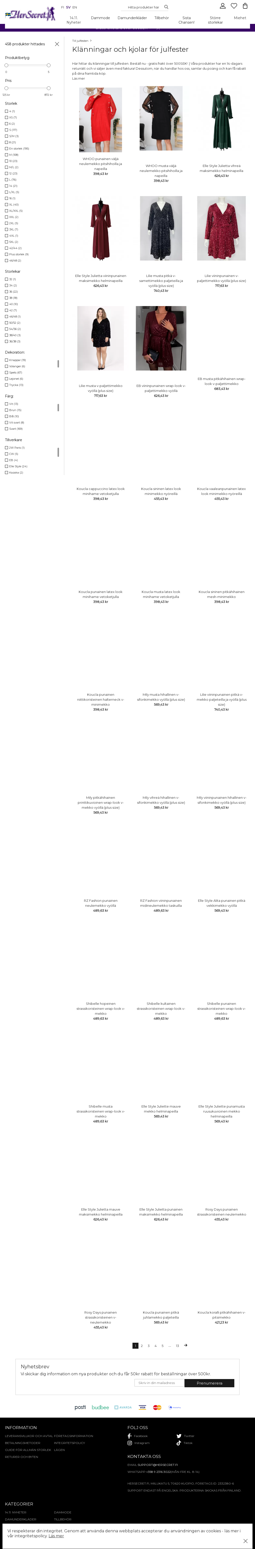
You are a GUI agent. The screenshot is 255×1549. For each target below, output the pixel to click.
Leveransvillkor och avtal (29, 1436)
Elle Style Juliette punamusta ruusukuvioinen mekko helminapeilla (221, 1111)
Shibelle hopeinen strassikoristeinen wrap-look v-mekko (100, 1008)
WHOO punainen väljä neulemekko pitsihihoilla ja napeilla (100, 164)
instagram (139, 1443)
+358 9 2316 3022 (158, 1472)
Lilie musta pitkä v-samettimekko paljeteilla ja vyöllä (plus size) (161, 281)
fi (62, 7)
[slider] (6, 65)
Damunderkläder (132, 18)
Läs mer (56, 1536)
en (74, 7)
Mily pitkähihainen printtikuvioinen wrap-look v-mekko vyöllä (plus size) (101, 802)
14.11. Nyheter (73, 20)
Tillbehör (161, 18)
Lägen (59, 1450)
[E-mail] (159, 1383)
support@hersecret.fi (158, 1465)
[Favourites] (234, 8)
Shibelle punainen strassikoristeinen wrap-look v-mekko (221, 1008)
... (169, 1345)
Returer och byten (21, 1457)
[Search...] (143, 7)
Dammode (100, 18)
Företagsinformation (73, 1436)
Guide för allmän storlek (28, 1450)
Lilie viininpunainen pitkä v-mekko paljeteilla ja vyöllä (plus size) (222, 699)
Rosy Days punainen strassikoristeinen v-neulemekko (100, 1317)
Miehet (240, 18)
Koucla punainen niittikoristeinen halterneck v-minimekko (100, 699)
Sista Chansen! (186, 20)
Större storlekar (215, 20)
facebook (138, 1436)
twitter (185, 1436)
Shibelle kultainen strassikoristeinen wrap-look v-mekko (161, 1008)
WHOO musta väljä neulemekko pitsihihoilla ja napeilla (161, 171)
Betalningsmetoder (22, 1443)
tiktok (184, 1443)
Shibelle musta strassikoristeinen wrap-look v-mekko (100, 1111)
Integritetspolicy (69, 1443)
